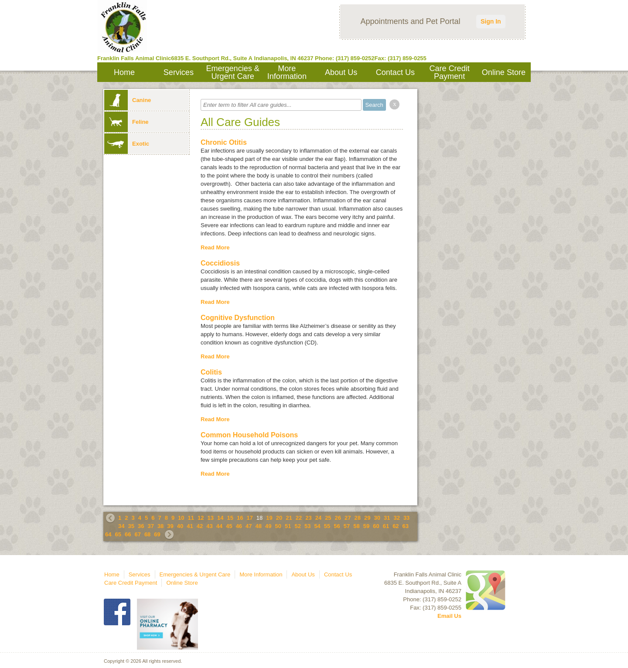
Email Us (449, 616)
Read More (215, 247)
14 (220, 518)
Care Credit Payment (450, 72)
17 (249, 518)
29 (367, 518)
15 (230, 518)
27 (348, 518)
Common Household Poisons (249, 435)
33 (406, 518)
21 (289, 518)
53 (307, 526)
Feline (126, 122)
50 (278, 526)
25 (328, 518)
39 (170, 526)
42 (200, 526)
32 (396, 518)
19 (269, 518)
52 (297, 526)
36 (141, 526)
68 (147, 534)
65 (118, 534)
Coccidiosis (220, 263)
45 (229, 526)
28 (358, 518)
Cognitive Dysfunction (238, 317)
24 (318, 518)
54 (317, 526)
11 (191, 518)
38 (160, 526)
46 (239, 526)
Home (124, 72)
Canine (127, 100)
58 (356, 526)
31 (387, 518)
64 (108, 534)
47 (249, 526)
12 (201, 518)
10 (181, 518)
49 (268, 526)
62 (395, 526)
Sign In (491, 21)
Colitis (211, 372)
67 (137, 534)
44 (219, 526)
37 (150, 526)
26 (338, 518)
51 (288, 526)
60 (376, 526)
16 (240, 518)
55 (327, 526)
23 (308, 518)
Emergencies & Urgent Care (232, 72)
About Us (341, 72)
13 (211, 518)
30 (377, 518)
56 (337, 526)
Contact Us (395, 72)
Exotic (126, 143)
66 (128, 534)
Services (179, 72)
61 (386, 526)
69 (157, 534)
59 (366, 526)
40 (180, 526)
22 (299, 518)
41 (190, 526)
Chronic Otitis (224, 142)
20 (279, 518)
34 (121, 526)
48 (259, 526)
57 (347, 526)
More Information (287, 72)
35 (131, 526)
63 (406, 526)
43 (209, 526)
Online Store (504, 72)
